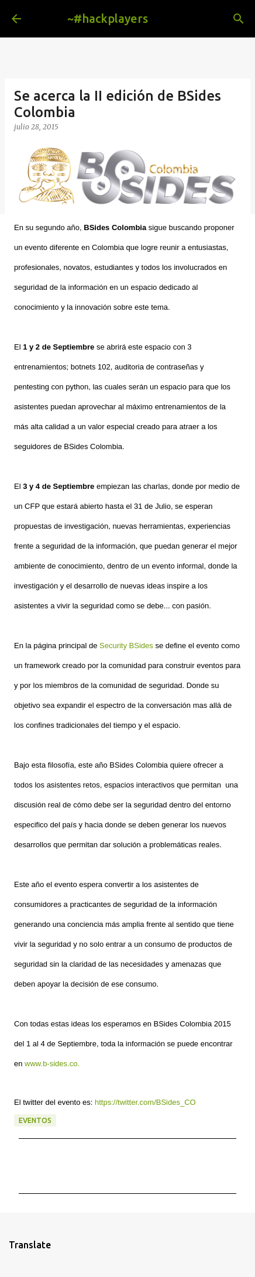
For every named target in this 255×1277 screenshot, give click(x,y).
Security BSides (126, 645)
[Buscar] (239, 19)
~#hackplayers (107, 18)
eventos (35, 1120)
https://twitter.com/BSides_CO (145, 1102)
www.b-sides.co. (52, 1063)
